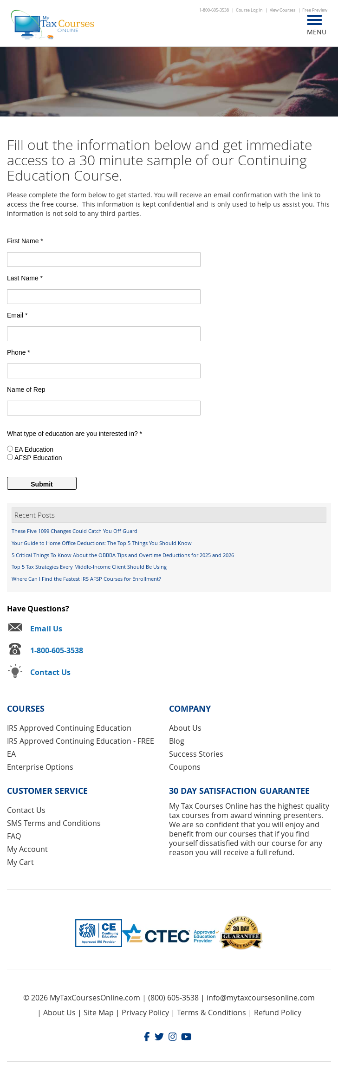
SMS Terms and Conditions (54, 823)
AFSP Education (38, 457)
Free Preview (314, 10)
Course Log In (249, 10)
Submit (41, 484)
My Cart (20, 862)
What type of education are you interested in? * (74, 433)
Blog (176, 741)
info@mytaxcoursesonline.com (261, 998)
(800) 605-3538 (173, 998)
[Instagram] (173, 1038)
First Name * (25, 241)
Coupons (185, 767)
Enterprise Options (40, 767)
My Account (27, 849)
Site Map (99, 1012)
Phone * (18, 352)
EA (11, 754)
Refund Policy (277, 1012)
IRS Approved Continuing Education (69, 728)
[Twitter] (159, 1038)
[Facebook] (147, 1038)
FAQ (14, 836)
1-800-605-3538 (214, 10)
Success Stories (196, 754)
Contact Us (26, 810)
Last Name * (25, 278)
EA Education (33, 449)
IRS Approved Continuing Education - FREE (80, 741)
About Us (185, 728)
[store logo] (53, 25)
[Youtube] (186, 1038)
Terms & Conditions (211, 1012)
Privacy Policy (145, 1012)
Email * (17, 315)
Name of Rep (26, 389)
